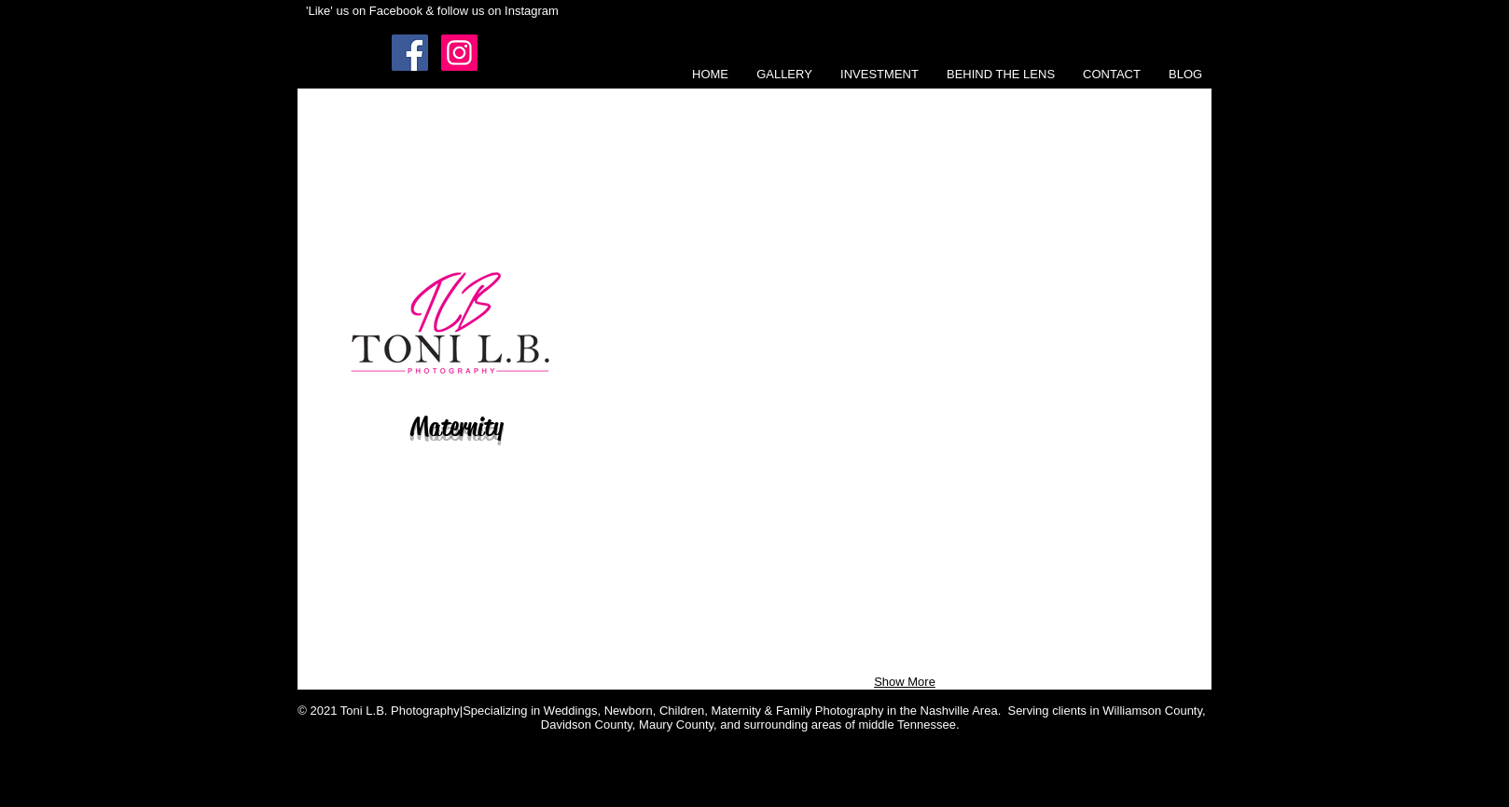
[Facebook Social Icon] (410, 52)
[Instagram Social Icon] (459, 52)
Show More (904, 682)
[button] (784, 75)
